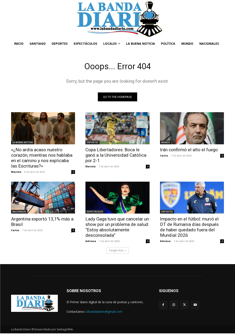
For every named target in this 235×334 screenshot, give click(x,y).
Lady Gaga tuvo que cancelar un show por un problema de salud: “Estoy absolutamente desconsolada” (117, 227)
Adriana (90, 241)
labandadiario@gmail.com (104, 312)
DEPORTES (92, 142)
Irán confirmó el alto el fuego (189, 150)
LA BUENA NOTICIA (22, 142)
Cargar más (117, 251)
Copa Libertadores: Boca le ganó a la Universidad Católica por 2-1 (115, 155)
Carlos (164, 155)
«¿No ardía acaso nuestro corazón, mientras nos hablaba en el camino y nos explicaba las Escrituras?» (41, 158)
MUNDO (165, 142)
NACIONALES (19, 212)
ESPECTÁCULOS (95, 212)
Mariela (16, 172)
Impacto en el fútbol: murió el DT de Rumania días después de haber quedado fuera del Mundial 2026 (189, 227)
